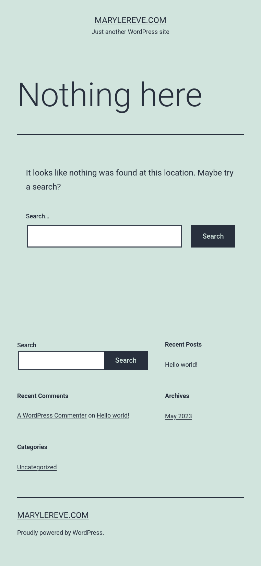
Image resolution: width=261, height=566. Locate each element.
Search (26, 345)
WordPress (88, 532)
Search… (38, 216)
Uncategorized (37, 467)
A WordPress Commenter (52, 415)
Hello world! (181, 364)
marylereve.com (130, 20)
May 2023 (178, 416)
